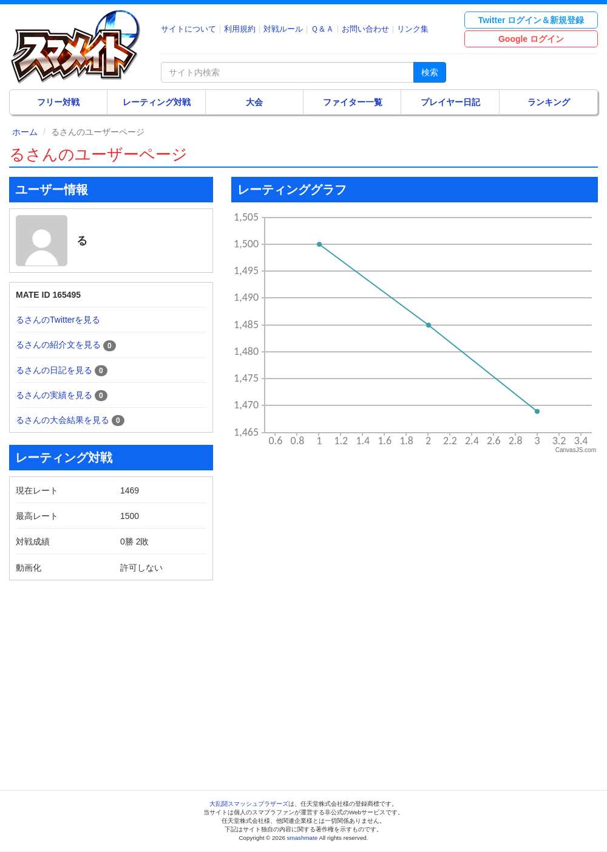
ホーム (25, 132)
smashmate (302, 837)
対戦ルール (283, 28)
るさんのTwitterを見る (58, 320)
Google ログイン (531, 39)
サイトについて (188, 28)
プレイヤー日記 (450, 102)
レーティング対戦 (157, 102)
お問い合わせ (365, 28)
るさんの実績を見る (54, 395)
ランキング (548, 102)
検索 (429, 72)
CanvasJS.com (575, 450)
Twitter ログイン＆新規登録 (531, 20)
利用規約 (240, 28)
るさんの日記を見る (54, 370)
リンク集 (413, 28)
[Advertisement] (111, 674)
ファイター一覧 (352, 102)
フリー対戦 (58, 102)
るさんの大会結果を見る (62, 420)
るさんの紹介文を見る (58, 344)
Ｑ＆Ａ (322, 28)
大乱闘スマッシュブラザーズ (248, 803)
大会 (254, 102)
